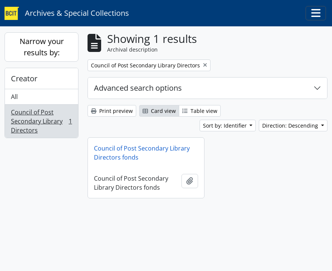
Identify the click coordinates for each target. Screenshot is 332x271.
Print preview (112, 110)
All (14, 97)
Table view (199, 110)
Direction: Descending (291, 125)
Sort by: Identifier (225, 125)
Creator (24, 78)
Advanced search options (138, 88)
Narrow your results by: (42, 47)
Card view (159, 110)
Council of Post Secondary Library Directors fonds (142, 152)
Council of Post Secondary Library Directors (41, 121)
